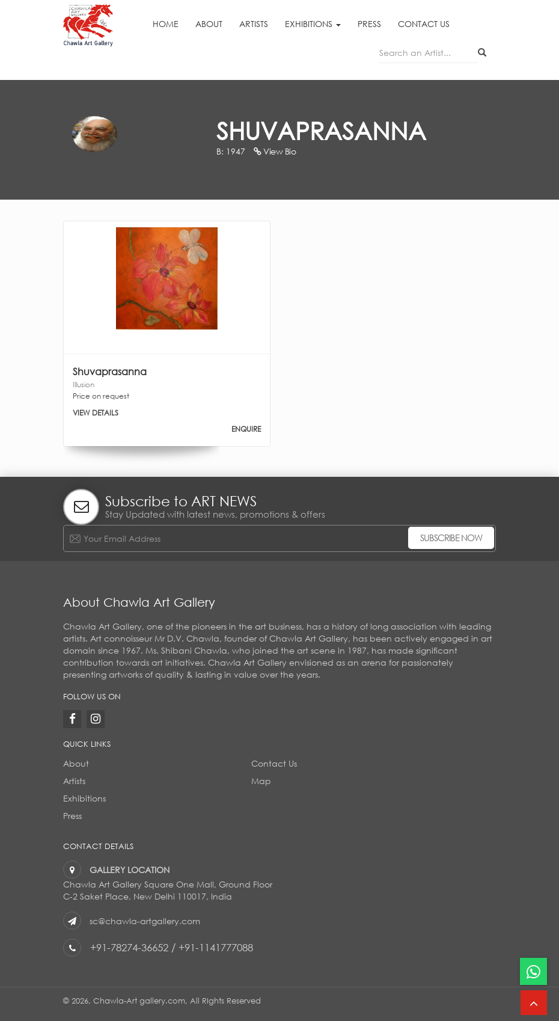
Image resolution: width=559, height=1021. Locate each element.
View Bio (275, 151)
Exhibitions (313, 23)
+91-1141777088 (216, 947)
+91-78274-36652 (129, 947)
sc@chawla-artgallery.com (145, 921)
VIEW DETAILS (95, 413)
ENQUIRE (246, 429)
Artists (253, 23)
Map (261, 780)
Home (166, 23)
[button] (534, 1002)
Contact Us (424, 23)
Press (369, 23)
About (208, 23)
